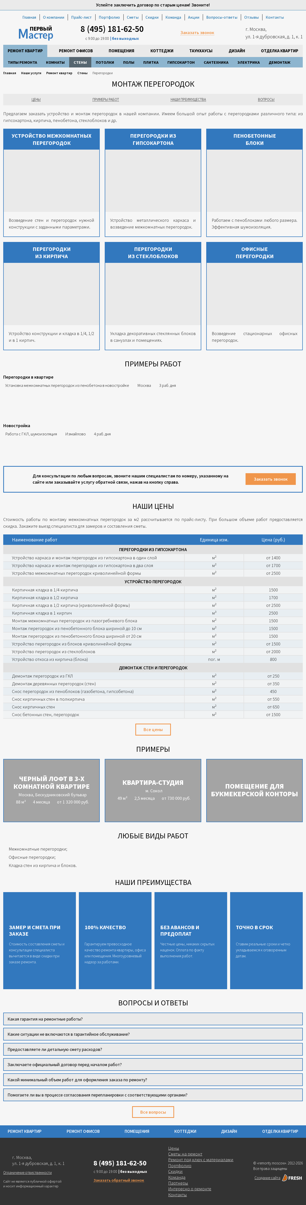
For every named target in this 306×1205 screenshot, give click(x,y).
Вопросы (266, 100)
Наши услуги (31, 73)
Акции (193, 17)
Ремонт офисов (76, 51)
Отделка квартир (279, 51)
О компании (53, 17)
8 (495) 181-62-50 (112, 28)
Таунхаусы (200, 51)
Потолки (105, 62)
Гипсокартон (181, 62)
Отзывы (251, 17)
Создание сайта (279, 1177)
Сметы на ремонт (185, 1154)
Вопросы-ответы (221, 17)
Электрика (248, 62)
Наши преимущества (188, 100)
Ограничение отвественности (27, 1172)
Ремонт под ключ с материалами (200, 1159)
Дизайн (237, 51)
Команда (173, 17)
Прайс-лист (81, 17)
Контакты (275, 17)
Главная (29, 17)
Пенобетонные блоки (254, 139)
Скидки (152, 17)
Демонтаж (279, 62)
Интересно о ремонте (189, 1189)
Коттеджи (162, 51)
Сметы (133, 17)
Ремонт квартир (25, 51)
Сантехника (216, 62)
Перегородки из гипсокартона (153, 139)
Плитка (150, 62)
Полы (128, 62)
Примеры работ (106, 100)
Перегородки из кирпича (52, 252)
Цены (36, 100)
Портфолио (109, 17)
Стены (80, 62)
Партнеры (178, 1183)
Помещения (121, 51)
